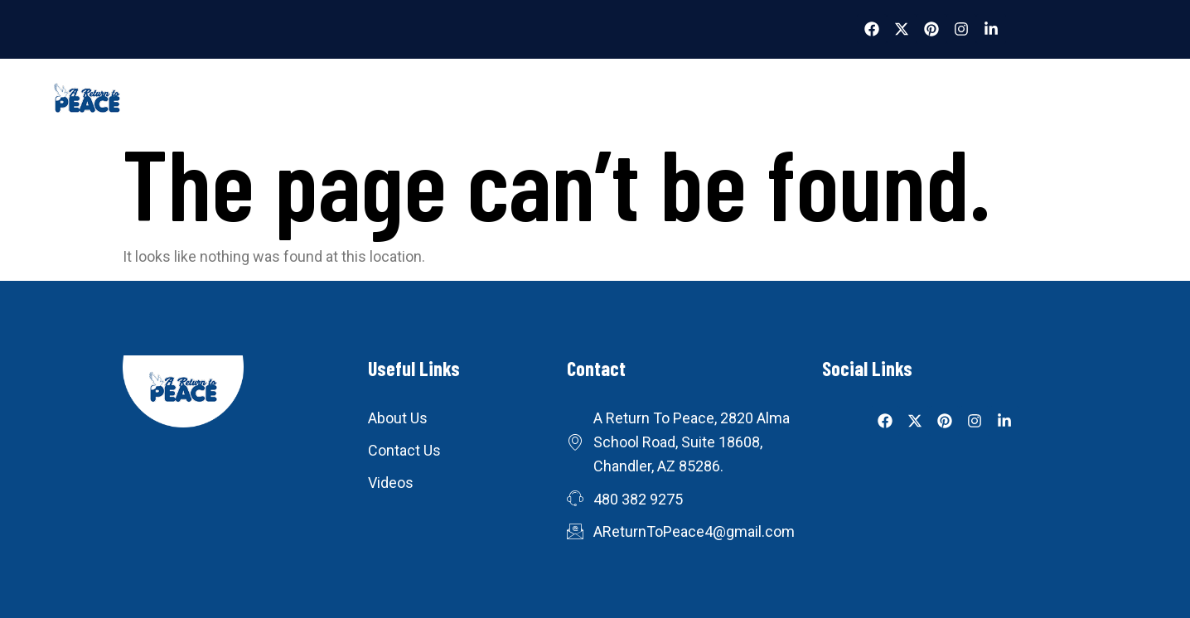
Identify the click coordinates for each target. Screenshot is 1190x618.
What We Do (397, 102)
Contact (794, 102)
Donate (710, 102)
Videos (490, 102)
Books (632, 102)
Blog (561, 102)
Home (308, 102)
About (873, 102)
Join (943, 102)
